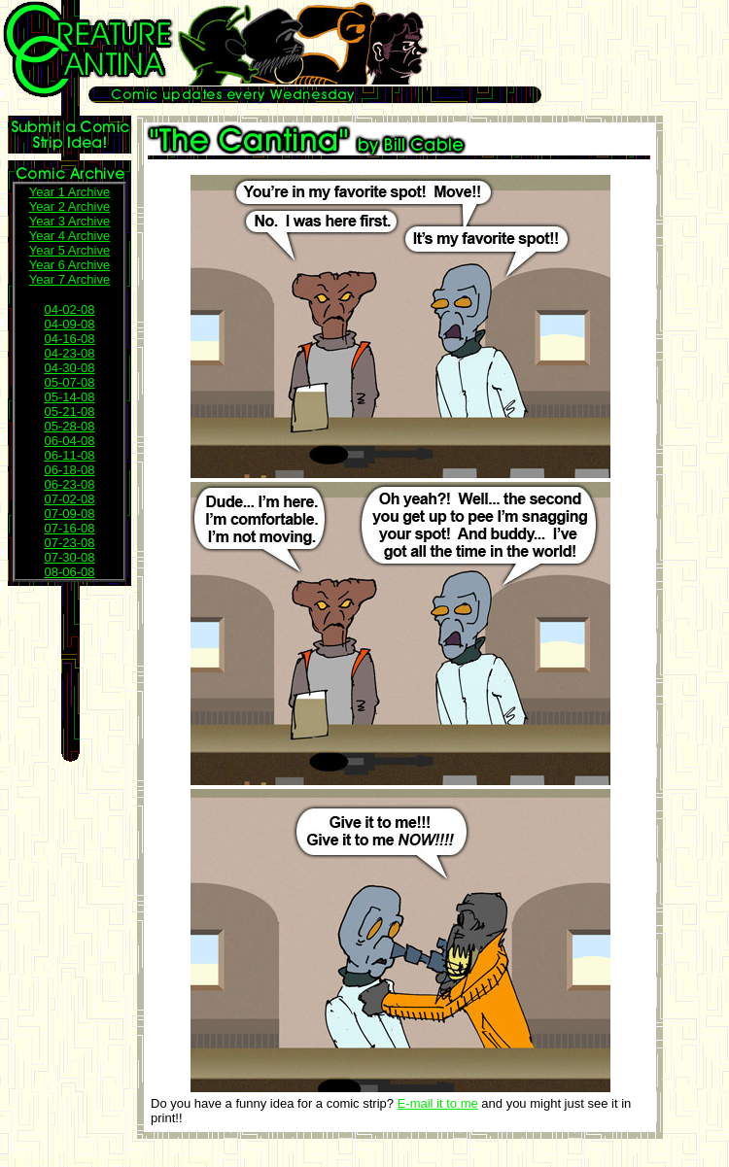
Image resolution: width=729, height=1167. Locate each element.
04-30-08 (69, 367)
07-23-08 (69, 542)
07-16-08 (69, 528)
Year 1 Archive (69, 192)
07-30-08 (69, 557)
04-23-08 (69, 353)
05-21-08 (69, 411)
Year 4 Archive (69, 235)
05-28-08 (69, 426)
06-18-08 (69, 470)
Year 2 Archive (69, 206)
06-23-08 (69, 484)
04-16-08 (69, 338)
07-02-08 (69, 499)
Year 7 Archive (69, 279)
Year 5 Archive (69, 250)
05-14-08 (69, 397)
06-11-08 (69, 455)
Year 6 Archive (69, 264)
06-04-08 (69, 440)
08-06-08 (69, 572)
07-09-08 (69, 513)
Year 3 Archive (69, 221)
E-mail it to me (438, 1103)
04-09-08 (69, 324)
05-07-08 (69, 382)
